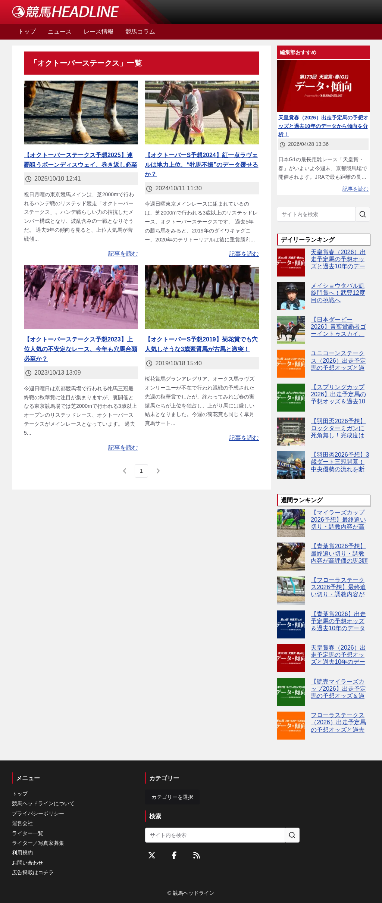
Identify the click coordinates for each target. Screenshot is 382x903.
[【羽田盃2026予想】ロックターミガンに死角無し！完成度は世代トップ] (291, 432)
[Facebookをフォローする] (174, 855)
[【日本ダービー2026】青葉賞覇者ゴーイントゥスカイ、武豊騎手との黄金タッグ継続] (291, 330)
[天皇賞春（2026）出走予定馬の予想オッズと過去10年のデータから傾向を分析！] (291, 262)
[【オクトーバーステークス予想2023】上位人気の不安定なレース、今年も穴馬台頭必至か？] (81, 297)
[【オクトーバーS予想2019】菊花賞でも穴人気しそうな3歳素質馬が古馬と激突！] (202, 297)
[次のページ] (158, 471)
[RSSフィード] (196, 855)
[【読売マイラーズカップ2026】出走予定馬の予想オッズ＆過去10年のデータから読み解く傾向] (291, 692)
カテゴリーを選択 (172, 797)
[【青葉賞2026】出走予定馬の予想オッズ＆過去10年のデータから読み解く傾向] (291, 624)
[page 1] (141, 471)
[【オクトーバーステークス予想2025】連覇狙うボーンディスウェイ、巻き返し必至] (81, 113)
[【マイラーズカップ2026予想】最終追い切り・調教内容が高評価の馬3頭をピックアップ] (291, 523)
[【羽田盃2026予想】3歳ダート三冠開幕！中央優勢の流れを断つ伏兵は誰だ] (291, 465)
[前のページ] (125, 471)
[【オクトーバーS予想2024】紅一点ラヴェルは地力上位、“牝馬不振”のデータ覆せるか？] (202, 113)
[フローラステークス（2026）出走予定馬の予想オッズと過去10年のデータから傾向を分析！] (291, 726)
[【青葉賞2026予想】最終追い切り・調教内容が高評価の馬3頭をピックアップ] (291, 557)
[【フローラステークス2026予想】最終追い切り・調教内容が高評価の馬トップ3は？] (291, 590)
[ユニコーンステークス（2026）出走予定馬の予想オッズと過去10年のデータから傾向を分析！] (291, 364)
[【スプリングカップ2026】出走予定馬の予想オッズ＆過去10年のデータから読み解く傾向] (291, 398)
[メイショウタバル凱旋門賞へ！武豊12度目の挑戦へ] (291, 296)
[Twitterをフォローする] (152, 855)
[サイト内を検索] (362, 214)
